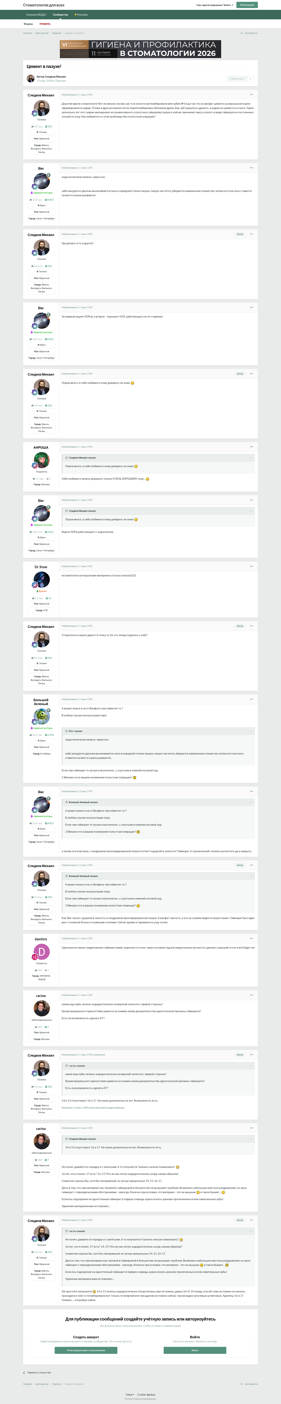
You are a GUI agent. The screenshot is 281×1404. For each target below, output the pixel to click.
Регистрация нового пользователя (86, 1350)
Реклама (82, 14)
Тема (130, 1394)
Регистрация (247, 4)
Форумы (28, 23)
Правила (44, 23)
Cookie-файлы (146, 1394)
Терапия (60, 80)
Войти (195, 1350)
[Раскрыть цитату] (66, 457)
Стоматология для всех (43, 5)
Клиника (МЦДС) (36, 14)
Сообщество (60, 16)
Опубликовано (77, 94)
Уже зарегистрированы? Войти (214, 5)
